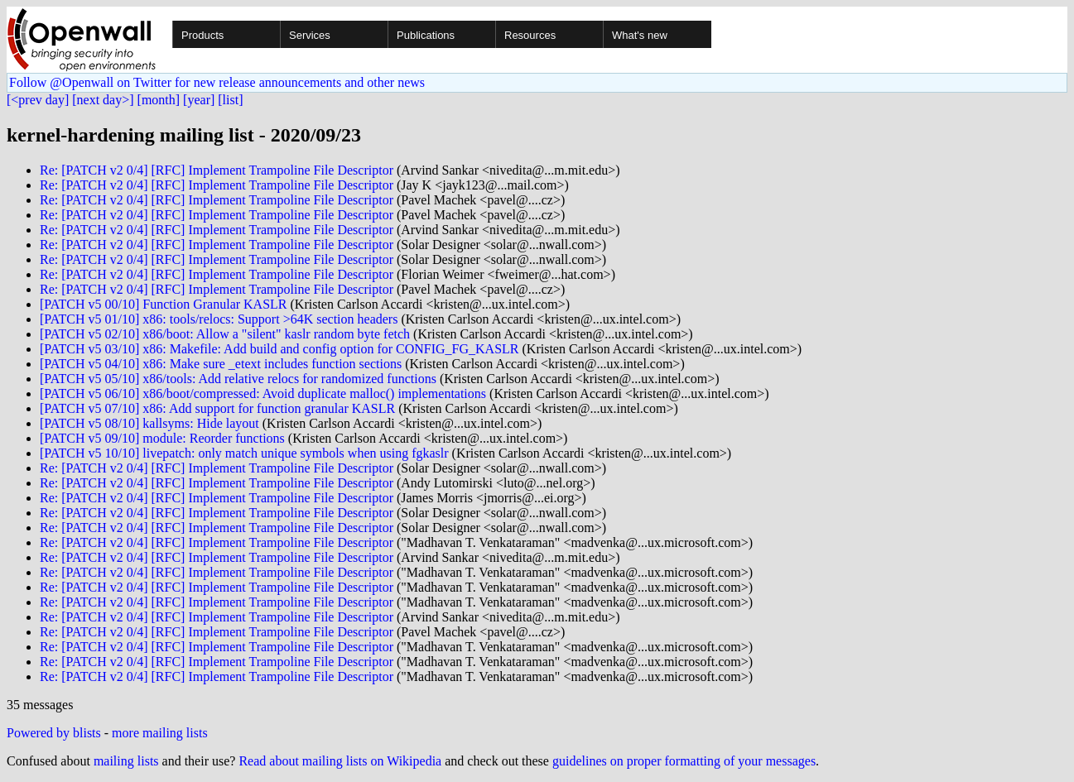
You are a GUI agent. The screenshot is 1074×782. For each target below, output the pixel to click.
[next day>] (102, 100)
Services (309, 35)
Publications (426, 35)
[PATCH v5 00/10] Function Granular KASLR (163, 304)
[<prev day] (38, 100)
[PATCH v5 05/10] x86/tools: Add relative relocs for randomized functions (238, 379)
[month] (159, 100)
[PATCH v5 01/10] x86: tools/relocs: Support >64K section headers (218, 319)
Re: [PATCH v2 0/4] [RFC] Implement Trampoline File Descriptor (216, 170)
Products (202, 35)
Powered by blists (54, 733)
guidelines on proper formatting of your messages (684, 761)
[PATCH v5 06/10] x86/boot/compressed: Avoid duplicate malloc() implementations (263, 393)
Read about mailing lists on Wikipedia (339, 761)
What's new (639, 35)
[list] (230, 100)
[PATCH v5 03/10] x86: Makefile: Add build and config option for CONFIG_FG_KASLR (279, 349)
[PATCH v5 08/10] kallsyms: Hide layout (149, 423)
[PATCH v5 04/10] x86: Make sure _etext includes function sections (221, 364)
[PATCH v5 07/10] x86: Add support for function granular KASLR (217, 408)
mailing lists (126, 761)
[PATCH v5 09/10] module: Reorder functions (162, 438)
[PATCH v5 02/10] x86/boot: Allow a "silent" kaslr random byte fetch (225, 334)
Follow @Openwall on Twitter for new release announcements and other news (217, 82)
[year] (198, 100)
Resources (530, 35)
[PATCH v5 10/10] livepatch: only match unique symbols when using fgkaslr (244, 453)
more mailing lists (160, 733)
